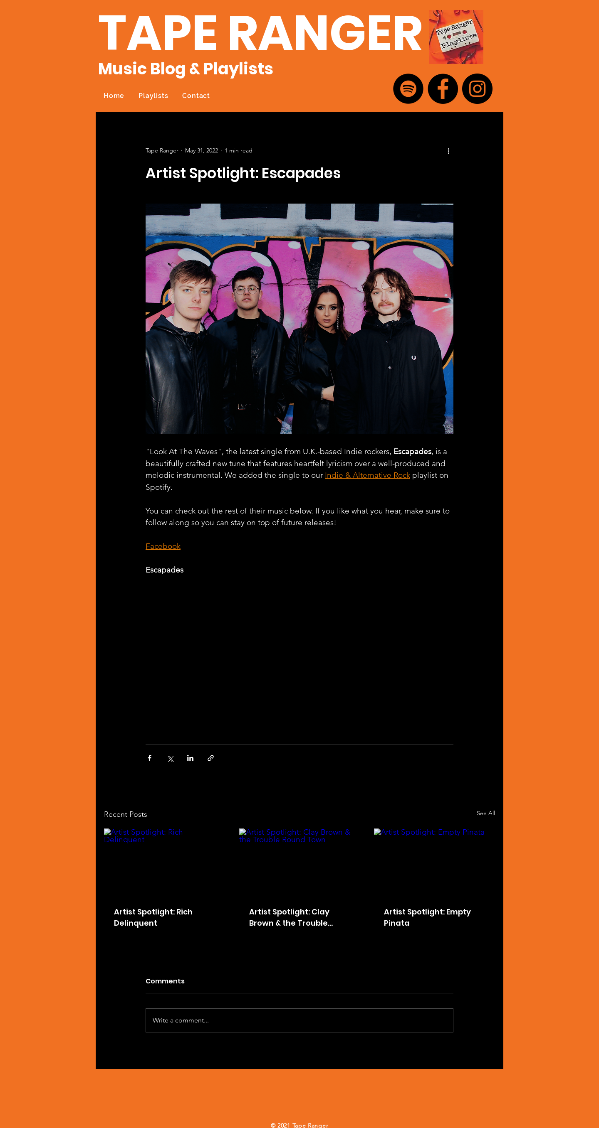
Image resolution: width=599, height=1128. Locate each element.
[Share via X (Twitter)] (170, 758)
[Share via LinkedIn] (190, 758)
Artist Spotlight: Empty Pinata (427, 917)
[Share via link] (211, 758)
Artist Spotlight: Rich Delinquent (153, 917)
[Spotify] (408, 89)
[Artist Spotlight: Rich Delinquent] (164, 862)
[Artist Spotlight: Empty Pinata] (434, 862)
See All (486, 813)
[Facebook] (443, 89)
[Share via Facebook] (149, 758)
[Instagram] (477, 89)
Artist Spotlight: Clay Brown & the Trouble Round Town (289, 918)
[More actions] (448, 150)
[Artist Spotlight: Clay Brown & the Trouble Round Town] (299, 862)
